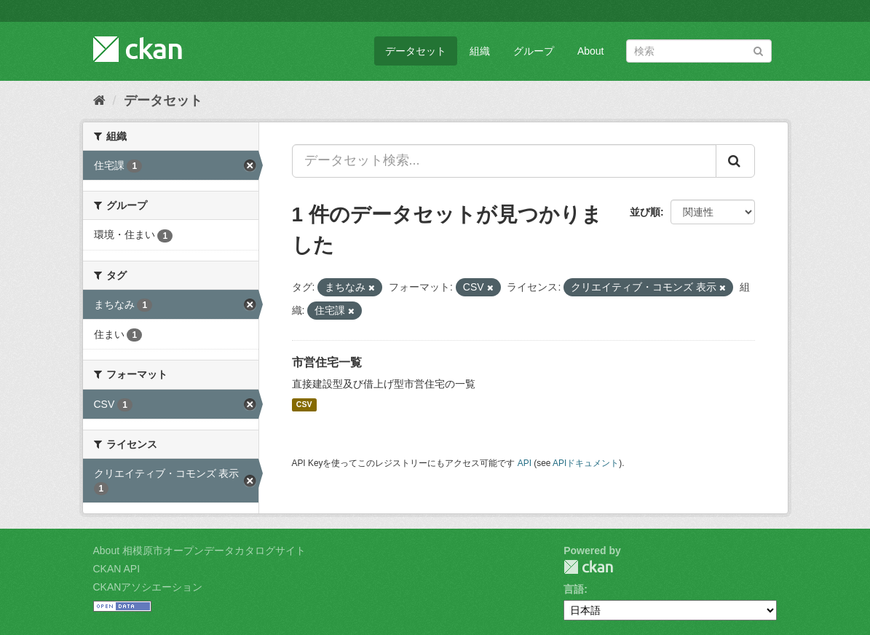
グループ (533, 51)
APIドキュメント (586, 463)
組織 (480, 51)
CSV (304, 405)
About (590, 51)
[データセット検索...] (504, 161)
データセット (415, 51)
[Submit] (758, 50)
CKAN (588, 567)
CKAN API (117, 569)
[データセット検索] (699, 51)
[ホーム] (99, 100)
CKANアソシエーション (148, 587)
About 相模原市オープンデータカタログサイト (199, 550)
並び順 (645, 212)
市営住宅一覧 (327, 362)
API (524, 463)
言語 (573, 589)
